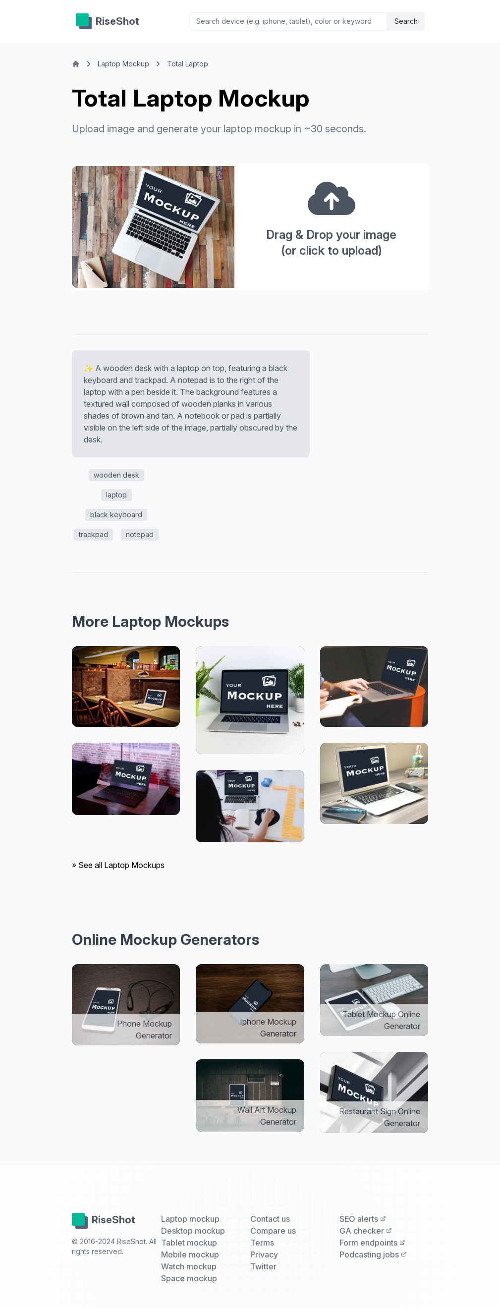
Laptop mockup (190, 1219)
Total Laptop (187, 63)
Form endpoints (372, 1243)
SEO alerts (362, 1219)
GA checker (365, 1231)
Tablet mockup (189, 1243)
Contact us (270, 1219)
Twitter (263, 1266)
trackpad (93, 534)
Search (406, 21)
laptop (116, 494)
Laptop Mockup (123, 63)
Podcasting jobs (373, 1254)
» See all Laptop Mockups (118, 865)
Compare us (273, 1231)
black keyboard (116, 514)
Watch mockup (189, 1266)
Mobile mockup (190, 1254)
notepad (140, 534)
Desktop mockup (193, 1231)
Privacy (264, 1254)
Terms (262, 1243)
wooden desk (116, 475)
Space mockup (189, 1278)
